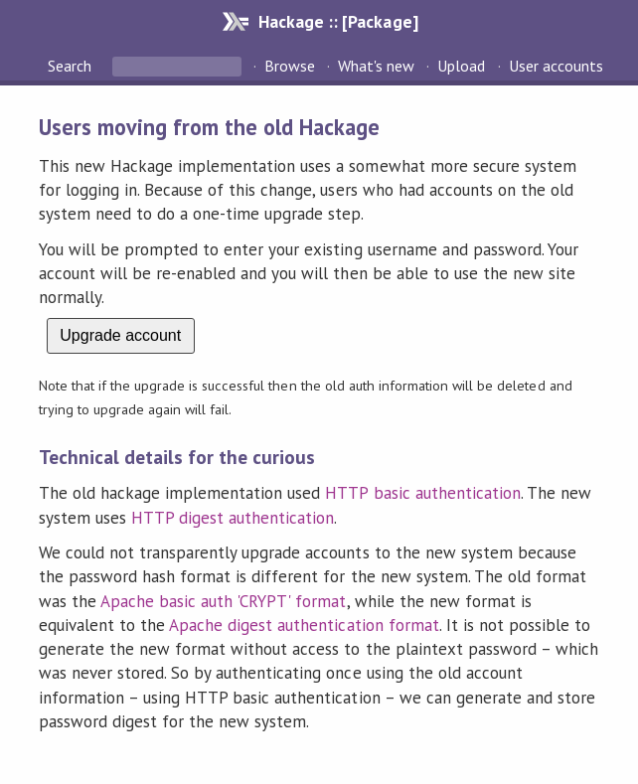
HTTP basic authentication (423, 493)
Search (71, 66)
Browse (289, 66)
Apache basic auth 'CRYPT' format (223, 601)
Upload (461, 66)
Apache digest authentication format (304, 625)
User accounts (556, 66)
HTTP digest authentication (233, 518)
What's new (376, 66)
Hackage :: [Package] (337, 21)
